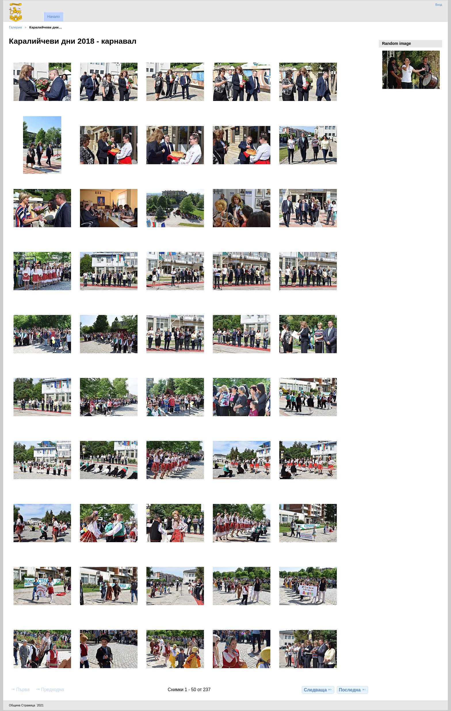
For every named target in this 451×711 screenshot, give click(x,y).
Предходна (50, 689)
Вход (438, 4)
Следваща (318, 689)
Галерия (15, 27)
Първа (20, 689)
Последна (352, 689)
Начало (53, 17)
